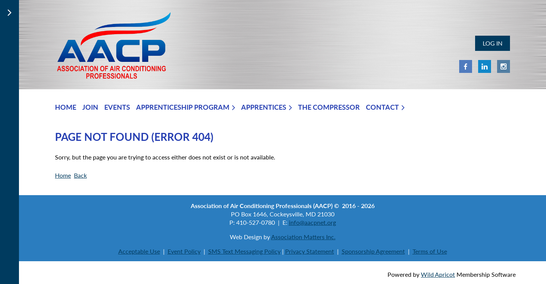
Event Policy (184, 251)
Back (80, 175)
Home (63, 175)
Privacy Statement (309, 251)
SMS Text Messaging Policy (244, 251)
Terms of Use (430, 251)
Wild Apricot (438, 274)
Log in (492, 43)
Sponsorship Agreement (373, 251)
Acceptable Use (139, 251)
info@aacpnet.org (312, 222)
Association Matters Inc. (303, 236)
